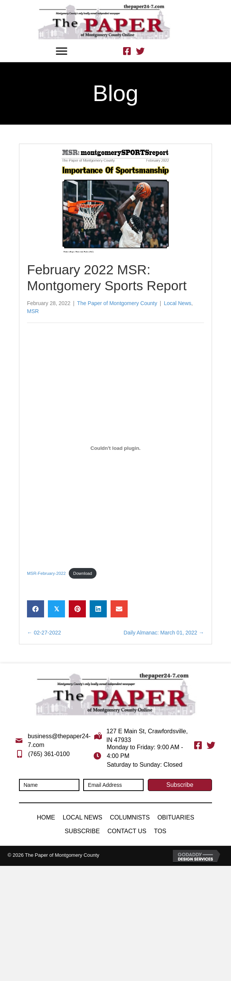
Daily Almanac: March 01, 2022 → (163, 633)
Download (82, 573)
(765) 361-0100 (49, 754)
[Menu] (61, 51)
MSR (33, 311)
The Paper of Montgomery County (117, 303)
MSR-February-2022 (46, 573)
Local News (177, 303)
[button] (180, 785)
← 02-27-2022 (44, 633)
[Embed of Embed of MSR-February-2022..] (115, 448)
